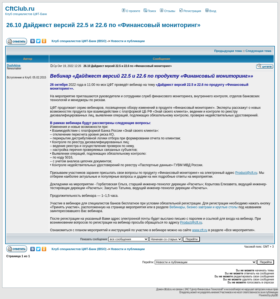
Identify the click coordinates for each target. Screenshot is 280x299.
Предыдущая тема (228, 50)
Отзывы (167, 11)
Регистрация (190, 11)
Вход (210, 11)
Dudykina (14, 65)
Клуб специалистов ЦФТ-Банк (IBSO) (79, 41)
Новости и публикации (128, 41)
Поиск (150, 11)
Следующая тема (258, 50)
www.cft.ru (199, 230)
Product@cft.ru (246, 173)
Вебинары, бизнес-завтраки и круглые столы (204, 207)
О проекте (131, 11)
